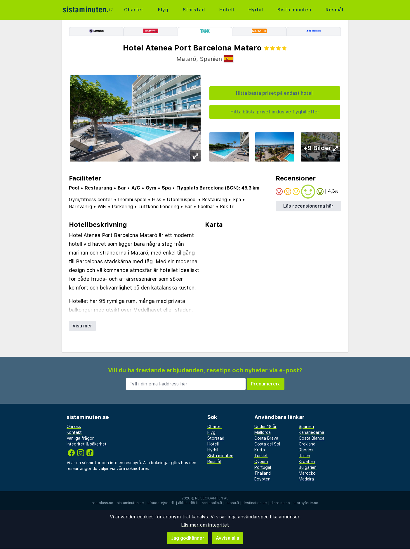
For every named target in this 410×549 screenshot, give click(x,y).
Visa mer (82, 326)
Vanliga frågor (80, 438)
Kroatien (307, 461)
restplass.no (102, 503)
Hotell (226, 10)
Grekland (307, 444)
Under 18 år (265, 426)
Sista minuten (294, 10)
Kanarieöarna (311, 432)
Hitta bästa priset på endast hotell (275, 93)
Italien (304, 455)
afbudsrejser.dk (161, 503)
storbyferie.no (305, 503)
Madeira (306, 479)
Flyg (163, 10)
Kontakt (74, 432)
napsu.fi (232, 503)
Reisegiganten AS (212, 498)
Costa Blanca (311, 438)
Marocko (307, 473)
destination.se (254, 503)
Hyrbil (256, 10)
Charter (134, 10)
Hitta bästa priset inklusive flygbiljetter (274, 112)
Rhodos (306, 450)
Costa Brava (266, 438)
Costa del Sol (267, 444)
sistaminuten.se (130, 503)
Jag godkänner (187, 538)
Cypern (261, 461)
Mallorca (262, 432)
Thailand (262, 473)
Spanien (306, 426)
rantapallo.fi (212, 503)
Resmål (334, 10)
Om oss (74, 426)
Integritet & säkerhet (87, 444)
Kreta (259, 450)
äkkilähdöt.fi (188, 503)
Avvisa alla (227, 538)
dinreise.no (280, 503)
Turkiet (261, 455)
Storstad (194, 10)
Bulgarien (308, 467)
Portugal (262, 467)
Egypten (262, 479)
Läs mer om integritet (205, 525)
